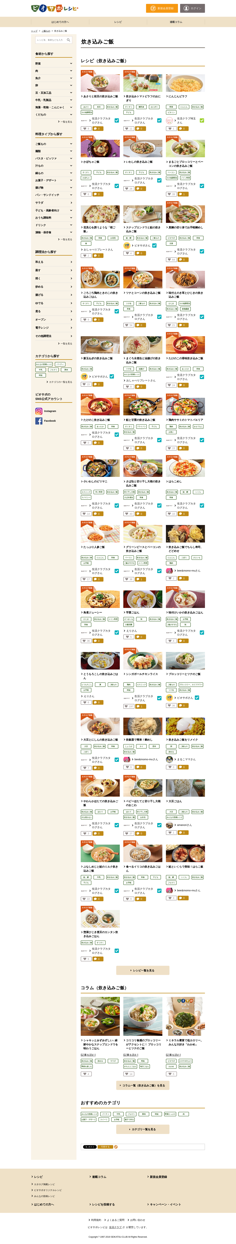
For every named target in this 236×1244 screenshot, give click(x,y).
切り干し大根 (129, 492)
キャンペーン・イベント (165, 1204)
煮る (38, 311)
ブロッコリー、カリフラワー (190, 685)
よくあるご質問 (115, 1220)
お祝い (171, 432)
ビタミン (171, 112)
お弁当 (143, 817)
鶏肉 (171, 427)
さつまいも (128, 619)
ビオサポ (171, 238)
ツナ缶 (128, 303)
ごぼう (184, 558)
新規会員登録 (158, 1176)
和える (39, 261)
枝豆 (99, 107)
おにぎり (154, 107)
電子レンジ (42, 327)
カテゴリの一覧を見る (60, 382)
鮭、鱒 (128, 238)
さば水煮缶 (128, 497)
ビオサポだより (185, 1061)
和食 (100, 238)
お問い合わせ (137, 1220)
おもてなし (198, 427)
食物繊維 (185, 309)
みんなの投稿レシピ (44, 364)
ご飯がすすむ (129, 563)
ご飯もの (46, 31)
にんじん (184, 107)
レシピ (118, 22)
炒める (39, 286)
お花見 (113, 238)
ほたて (100, 812)
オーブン (40, 319)
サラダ (39, 202)
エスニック (86, 492)
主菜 (171, 243)
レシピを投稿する (103, 1204)
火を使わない (86, 817)
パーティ (60, 364)
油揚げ (141, 369)
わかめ (171, 1066)
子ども (128, 112)
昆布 (154, 746)
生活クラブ (117, 1227)
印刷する (105, 1146)
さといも (196, 558)
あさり (86, 107)
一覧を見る (66, 121)
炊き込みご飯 (112, 107)
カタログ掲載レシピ (44, 1184)
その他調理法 (43, 335)
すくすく (128, 107)
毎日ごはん (144, 1066)
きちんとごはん (130, 1066)
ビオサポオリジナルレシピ (48, 1190)
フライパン (141, 427)
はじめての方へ (60, 22)
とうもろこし (86, 685)
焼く (38, 278)
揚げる (39, 294)
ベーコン (171, 172)
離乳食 (141, 107)
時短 (40, 375)
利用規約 (96, 1220)
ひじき (171, 303)
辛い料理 (98, 492)
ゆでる (39, 303)
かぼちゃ (86, 178)
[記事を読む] (88, 1054)
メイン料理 (185, 178)
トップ (34, 31)
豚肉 (66, 370)
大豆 (86, 746)
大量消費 (128, 625)
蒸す (38, 270)
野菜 (171, 107)
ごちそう (53, 370)
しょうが (128, 746)
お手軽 (86, 563)
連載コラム (176, 22)
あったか (185, 369)
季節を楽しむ (86, 1066)
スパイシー (86, 497)
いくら (198, 492)
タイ (141, 746)
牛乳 (40, 370)
